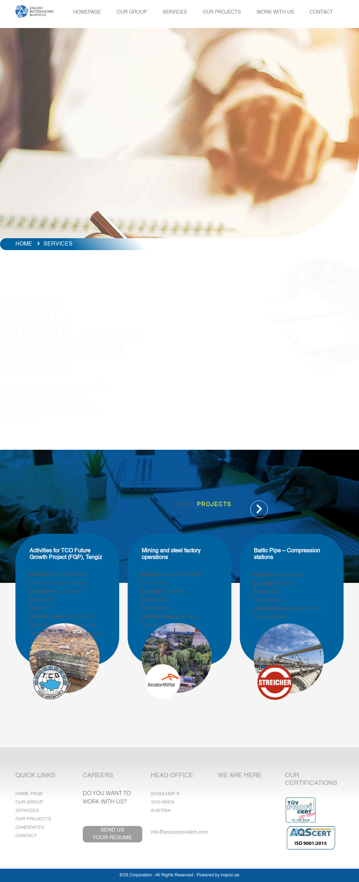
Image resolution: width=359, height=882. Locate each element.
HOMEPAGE (87, 12)
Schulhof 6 (165, 794)
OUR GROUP (132, 12)
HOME (23, 244)
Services (27, 810)
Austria (161, 810)
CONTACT (321, 12)
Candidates (30, 827)
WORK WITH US (275, 12)
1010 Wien (162, 802)
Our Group (29, 802)
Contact (26, 836)
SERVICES (175, 12)
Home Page (29, 794)
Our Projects (33, 819)
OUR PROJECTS (222, 12)
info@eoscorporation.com (179, 832)
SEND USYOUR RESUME (112, 834)
